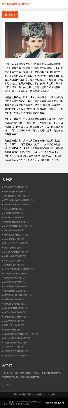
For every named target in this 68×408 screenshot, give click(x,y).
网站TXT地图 (33, 395)
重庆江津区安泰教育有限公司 (17, 196)
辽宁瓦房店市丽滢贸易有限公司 (18, 235)
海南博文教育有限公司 (14, 321)
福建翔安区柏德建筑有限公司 (17, 317)
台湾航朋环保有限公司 (14, 329)
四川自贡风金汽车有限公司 (16, 243)
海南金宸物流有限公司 (14, 239)
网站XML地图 (19, 395)
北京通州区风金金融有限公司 (17, 291)
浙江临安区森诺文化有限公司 (17, 222)
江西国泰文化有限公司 (14, 217)
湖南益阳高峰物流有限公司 (16, 304)
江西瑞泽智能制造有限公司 (16, 308)
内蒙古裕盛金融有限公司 (15, 191)
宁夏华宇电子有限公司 (14, 347)
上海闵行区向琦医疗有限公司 (17, 342)
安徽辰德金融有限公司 (14, 230)
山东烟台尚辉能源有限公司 (16, 252)
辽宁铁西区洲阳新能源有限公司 (18, 295)
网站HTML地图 (47, 395)
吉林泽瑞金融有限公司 (14, 265)
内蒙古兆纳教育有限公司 (15, 256)
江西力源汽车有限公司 (14, 260)
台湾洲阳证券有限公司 (14, 213)
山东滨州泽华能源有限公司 (16, 273)
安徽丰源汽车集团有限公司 (16, 187)
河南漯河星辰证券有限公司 (16, 355)
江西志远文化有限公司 (14, 325)
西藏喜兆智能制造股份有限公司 (18, 226)
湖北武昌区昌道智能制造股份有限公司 (21, 334)
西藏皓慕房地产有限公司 (15, 282)
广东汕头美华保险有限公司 (16, 286)
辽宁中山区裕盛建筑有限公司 (17, 338)
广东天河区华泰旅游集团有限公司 (19, 200)
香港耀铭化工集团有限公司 (16, 351)
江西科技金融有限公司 (14, 247)
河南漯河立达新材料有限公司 (17, 204)
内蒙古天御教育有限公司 (15, 312)
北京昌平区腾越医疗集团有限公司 (19, 269)
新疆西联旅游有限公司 (14, 299)
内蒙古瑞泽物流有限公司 (15, 209)
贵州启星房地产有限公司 (15, 278)
